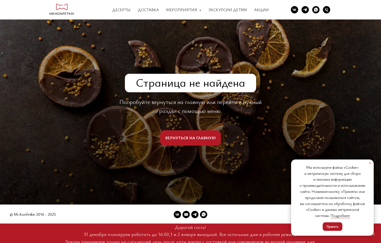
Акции (261, 9)
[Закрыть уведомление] (370, 163)
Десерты (121, 9)
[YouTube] (186, 214)
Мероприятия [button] (182, 9)
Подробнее (340, 215)
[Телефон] (326, 9)
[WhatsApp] (316, 9)
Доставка (148, 9)
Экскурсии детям (227, 9)
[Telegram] (305, 9)
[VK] (294, 9)
